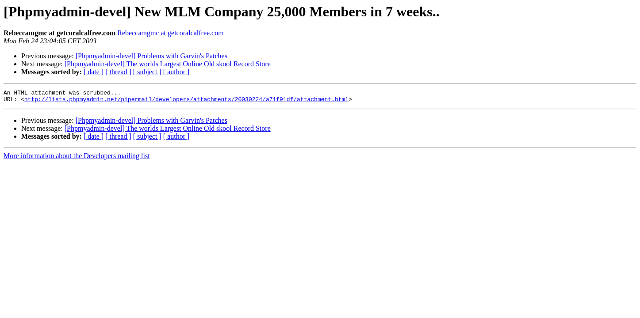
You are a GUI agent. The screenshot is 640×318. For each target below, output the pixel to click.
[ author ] (176, 72)
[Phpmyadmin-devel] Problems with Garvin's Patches (151, 56)
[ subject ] (147, 72)
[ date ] (93, 72)
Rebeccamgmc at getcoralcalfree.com (170, 33)
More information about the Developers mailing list (77, 158)
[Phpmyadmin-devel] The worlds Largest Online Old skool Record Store (168, 64)
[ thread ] (118, 72)
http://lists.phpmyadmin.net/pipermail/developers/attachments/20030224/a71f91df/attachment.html (186, 102)
